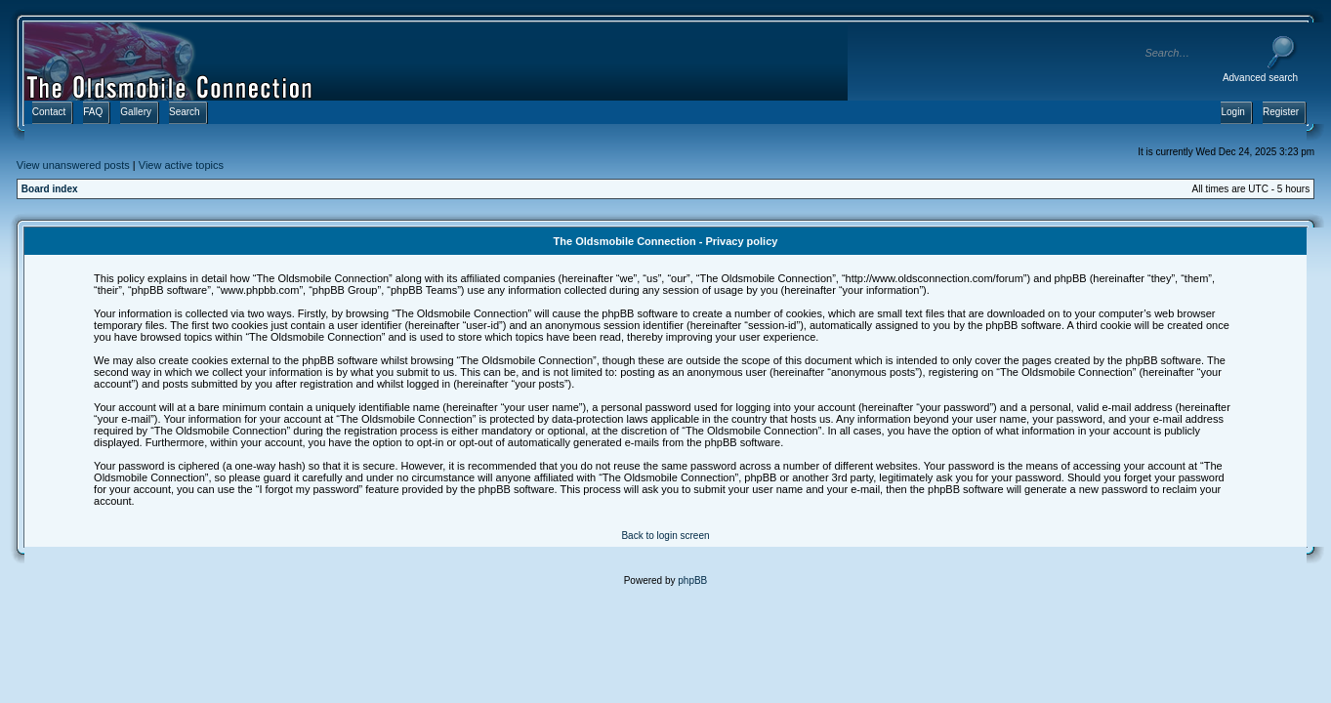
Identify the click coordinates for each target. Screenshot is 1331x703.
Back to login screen (665, 535)
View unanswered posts (73, 165)
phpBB (692, 580)
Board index (49, 189)
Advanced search (1260, 77)
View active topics (181, 165)
